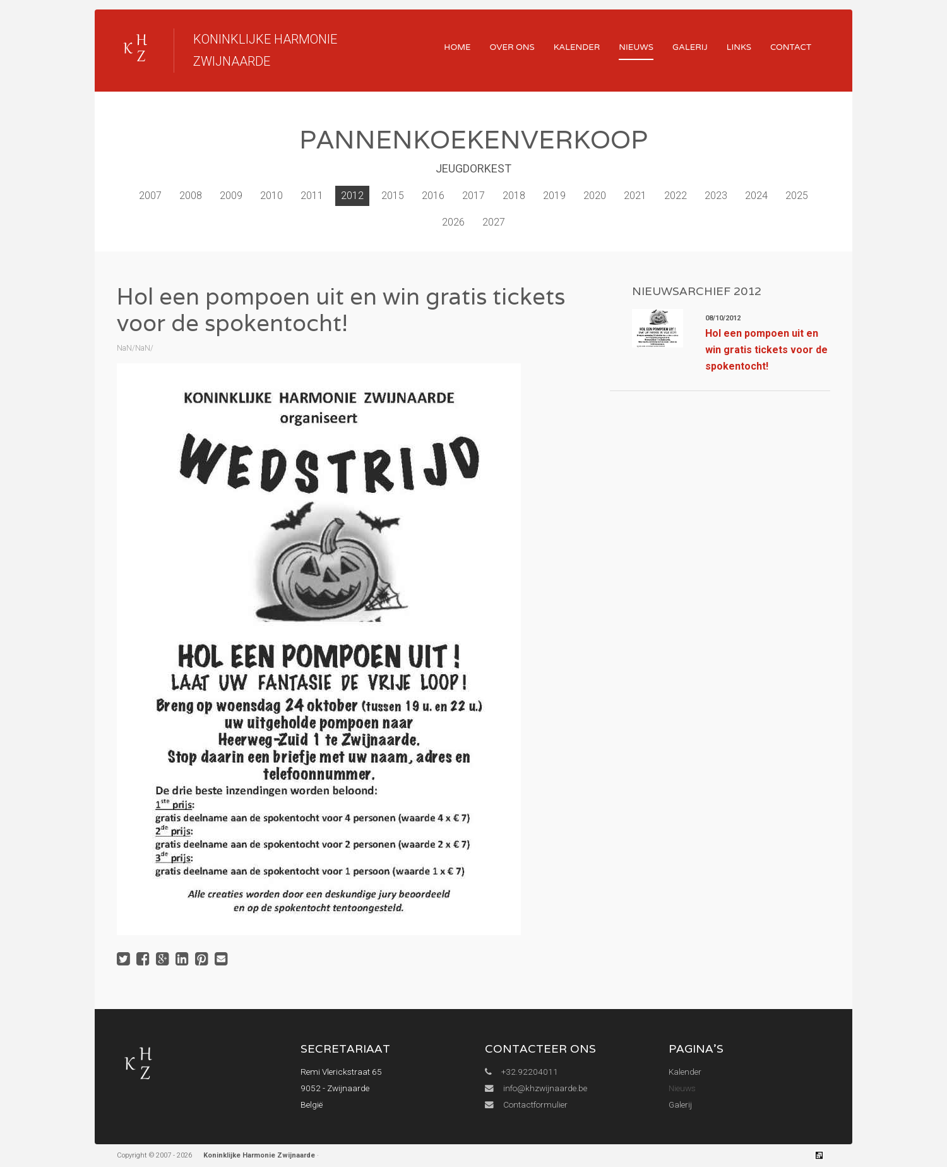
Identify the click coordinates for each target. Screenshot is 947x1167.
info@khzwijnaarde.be (536, 1088)
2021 (635, 196)
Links (739, 47)
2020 (594, 196)
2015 (392, 196)
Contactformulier (526, 1104)
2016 (433, 196)
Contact (790, 47)
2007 (150, 196)
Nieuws (636, 47)
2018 (514, 196)
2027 (493, 222)
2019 (554, 196)
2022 (675, 196)
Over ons (512, 47)
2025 (796, 196)
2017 (473, 196)
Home (457, 47)
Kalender (577, 47)
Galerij (690, 47)
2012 (352, 196)
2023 (716, 196)
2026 (453, 222)
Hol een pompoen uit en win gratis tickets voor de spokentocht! (766, 349)
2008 (190, 196)
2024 (756, 196)
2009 (231, 196)
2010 (271, 196)
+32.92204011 (521, 1072)
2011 (312, 196)
